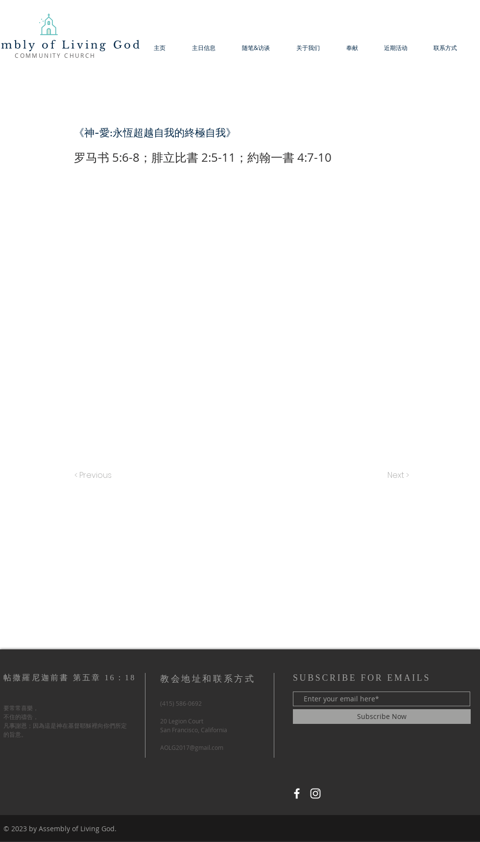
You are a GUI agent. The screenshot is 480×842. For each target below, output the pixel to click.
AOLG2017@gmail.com (191, 747)
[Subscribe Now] (382, 716)
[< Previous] (94, 475)
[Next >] (397, 475)
